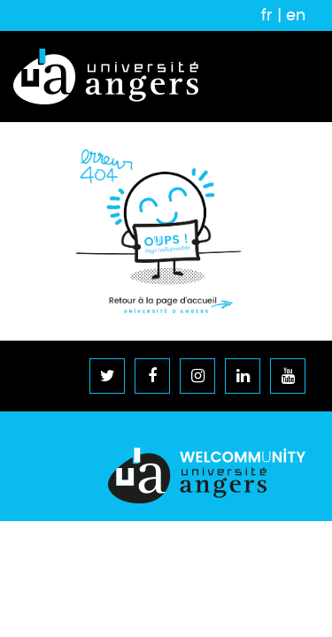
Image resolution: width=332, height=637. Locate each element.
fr (267, 15)
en (295, 15)
